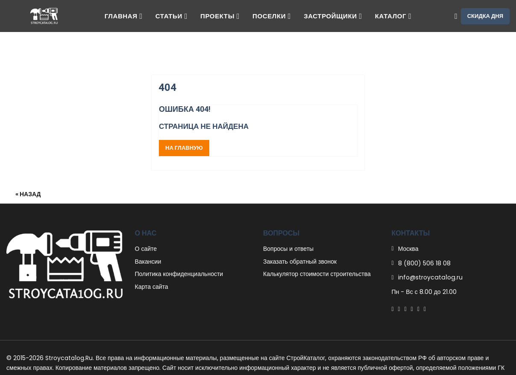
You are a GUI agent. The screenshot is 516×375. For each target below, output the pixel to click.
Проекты (220, 16)
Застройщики (333, 16)
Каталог (393, 16)
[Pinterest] (406, 309)
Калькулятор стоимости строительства (317, 274)
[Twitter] (399, 309)
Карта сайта (151, 286)
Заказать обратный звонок (300, 261)
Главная (124, 16)
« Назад (28, 194)
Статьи (171, 16)
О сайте (146, 248)
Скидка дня (485, 16)
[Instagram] (418, 309)
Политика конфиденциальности (179, 274)
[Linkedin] (412, 309)
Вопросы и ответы (288, 248)
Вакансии (148, 261)
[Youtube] (425, 309)
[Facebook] (393, 309)
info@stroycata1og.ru (429, 277)
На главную (184, 148)
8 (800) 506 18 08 (424, 263)
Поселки (271, 16)
